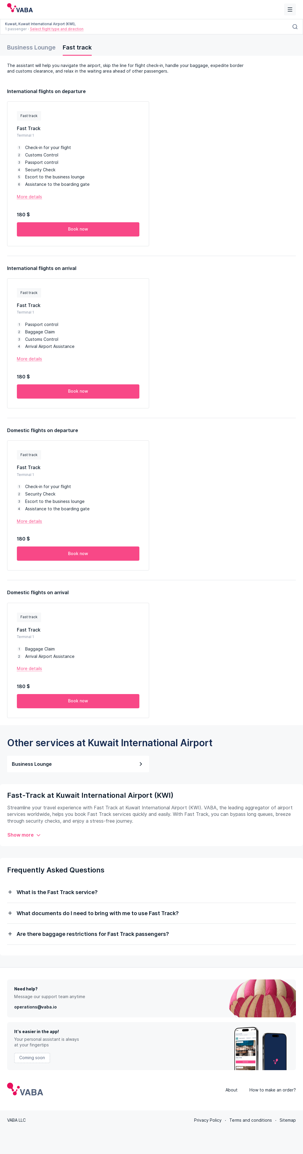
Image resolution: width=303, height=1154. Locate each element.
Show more (24, 835)
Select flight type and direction (56, 29)
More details (29, 196)
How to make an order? (272, 1090)
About (231, 1090)
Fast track (77, 47)
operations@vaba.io (35, 1007)
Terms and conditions (250, 1120)
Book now (78, 229)
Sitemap (288, 1120)
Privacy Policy (208, 1120)
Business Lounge (31, 47)
